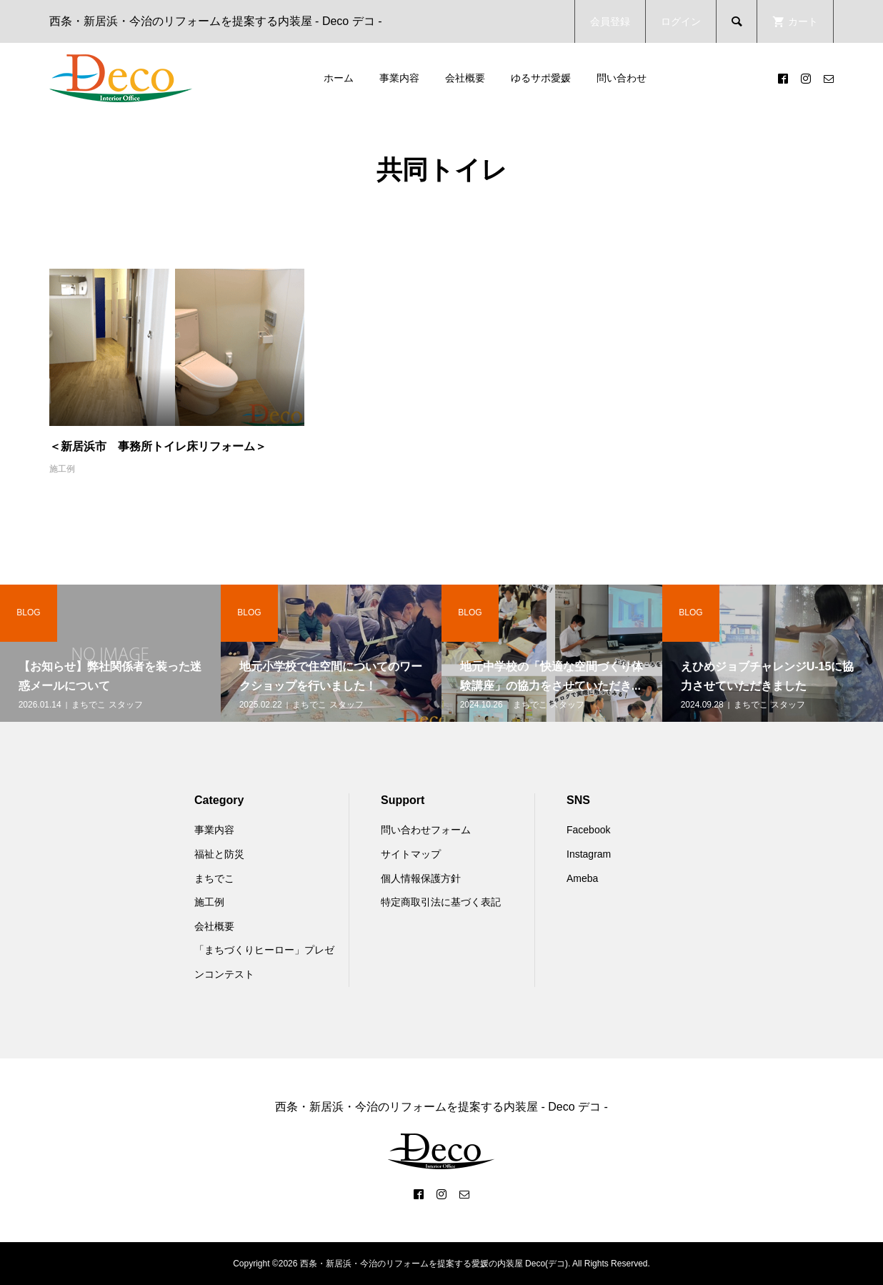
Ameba (582, 878)
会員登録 (610, 21)
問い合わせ (622, 78)
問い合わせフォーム (426, 829)
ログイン (681, 21)
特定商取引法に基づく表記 (441, 902)
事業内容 (399, 78)
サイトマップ (411, 854)
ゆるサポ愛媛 (541, 78)
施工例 (62, 469)
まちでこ (214, 878)
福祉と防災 (219, 854)
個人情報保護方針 (421, 878)
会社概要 (465, 78)
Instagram (589, 854)
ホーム (339, 78)
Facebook (588, 829)
